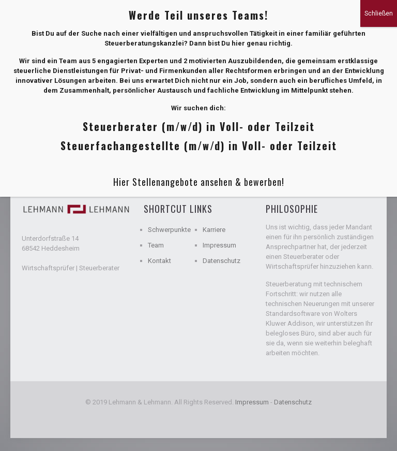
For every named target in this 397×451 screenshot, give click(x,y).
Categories (86, 131)
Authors (188, 131)
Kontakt (159, 261)
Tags (140, 131)
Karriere (214, 230)
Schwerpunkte (169, 230)
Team (156, 245)
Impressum (219, 245)
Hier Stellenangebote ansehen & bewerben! (198, 74)
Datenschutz (221, 261)
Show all (350, 131)
